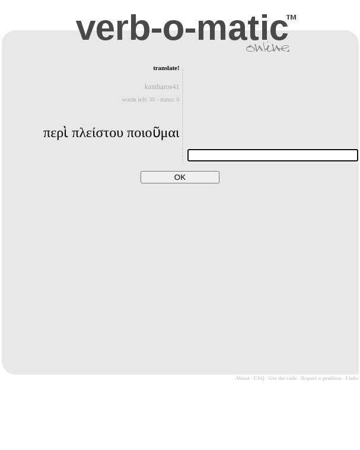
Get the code (283, 378)
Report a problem (321, 378)
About (242, 378)
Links (351, 378)
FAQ (259, 378)
